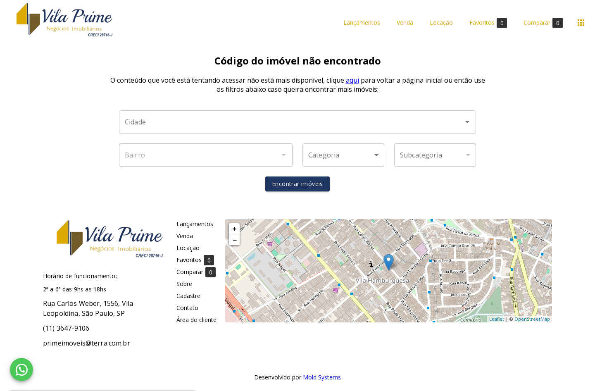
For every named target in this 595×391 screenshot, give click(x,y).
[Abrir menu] (581, 23)
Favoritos (488, 23)
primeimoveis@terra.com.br (86, 343)
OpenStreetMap (532, 319)
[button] (343, 155)
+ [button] (234, 229)
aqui (352, 80)
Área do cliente (196, 320)
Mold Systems (322, 377)
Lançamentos (361, 22)
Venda (405, 22)
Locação (441, 22)
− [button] (235, 240)
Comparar (543, 23)
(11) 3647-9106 (66, 328)
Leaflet (496, 319)
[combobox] (297, 122)
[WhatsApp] (21, 369)
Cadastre (188, 296)
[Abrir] (467, 122)
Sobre (184, 284)
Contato (187, 308)
